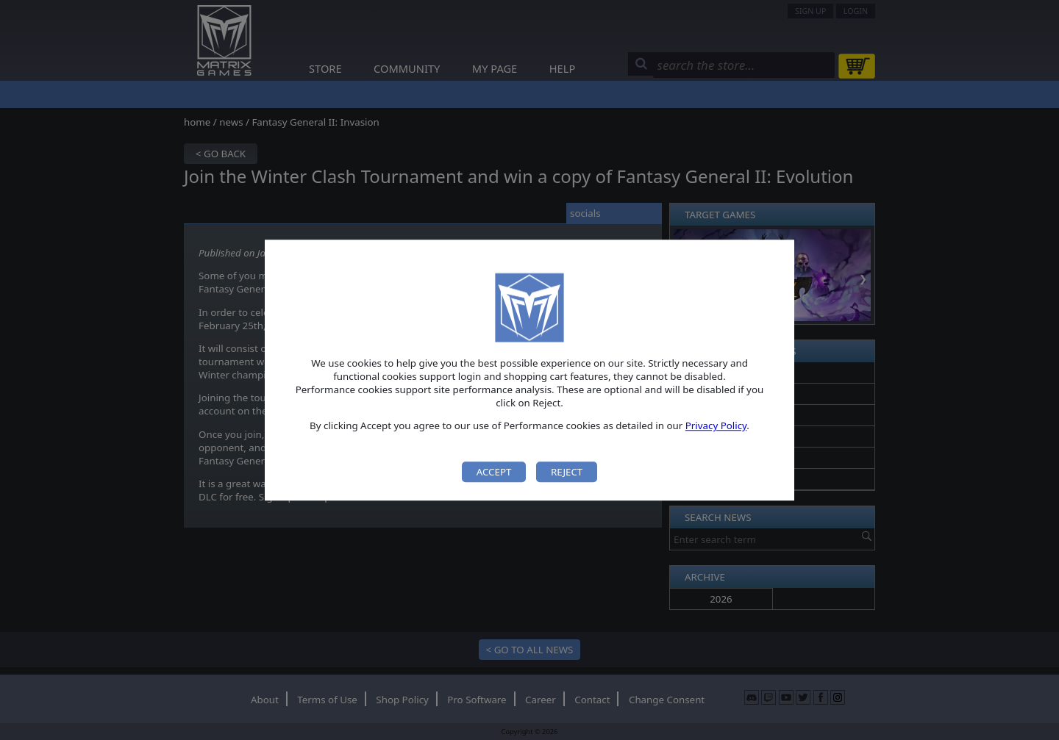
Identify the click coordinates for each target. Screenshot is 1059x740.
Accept (494, 471)
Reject (566, 471)
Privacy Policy (716, 426)
